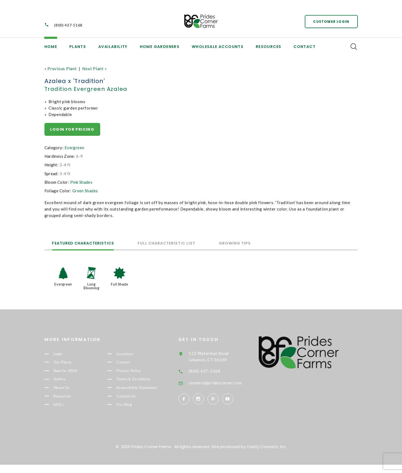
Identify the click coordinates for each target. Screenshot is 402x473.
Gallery (68, 380)
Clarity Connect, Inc (266, 455)
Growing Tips (236, 243)
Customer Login (331, 21)
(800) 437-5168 (68, 25)
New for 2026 (75, 371)
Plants (77, 46)
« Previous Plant (60, 68)
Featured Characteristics (83, 243)
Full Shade (119, 284)
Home (50, 46)
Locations (134, 353)
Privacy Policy (138, 371)
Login (67, 353)
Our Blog (133, 414)
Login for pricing (72, 129)
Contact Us (135, 405)
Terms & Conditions (143, 380)
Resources (268, 46)
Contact (304, 46)
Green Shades (85, 190)
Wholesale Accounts (217, 46)
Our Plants (72, 363)
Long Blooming (91, 286)
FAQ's (67, 407)
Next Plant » (94, 68)
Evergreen (74, 147)
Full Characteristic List (167, 243)
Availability (112, 46)
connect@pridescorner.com (225, 382)
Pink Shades (81, 182)
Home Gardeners (160, 46)
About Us (70, 389)
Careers (132, 363)
